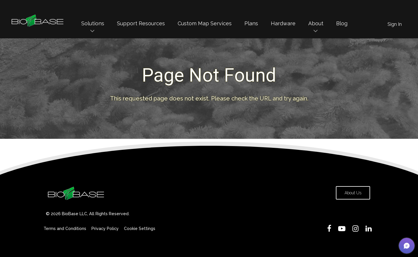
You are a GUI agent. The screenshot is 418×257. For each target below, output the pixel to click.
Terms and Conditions (65, 228)
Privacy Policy (105, 228)
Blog (341, 23)
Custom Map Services (205, 23)
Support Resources (141, 23)
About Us (353, 192)
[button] (406, 245)
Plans (251, 23)
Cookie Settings (139, 228)
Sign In (395, 24)
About (315, 23)
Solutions (92, 23)
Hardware (283, 23)
